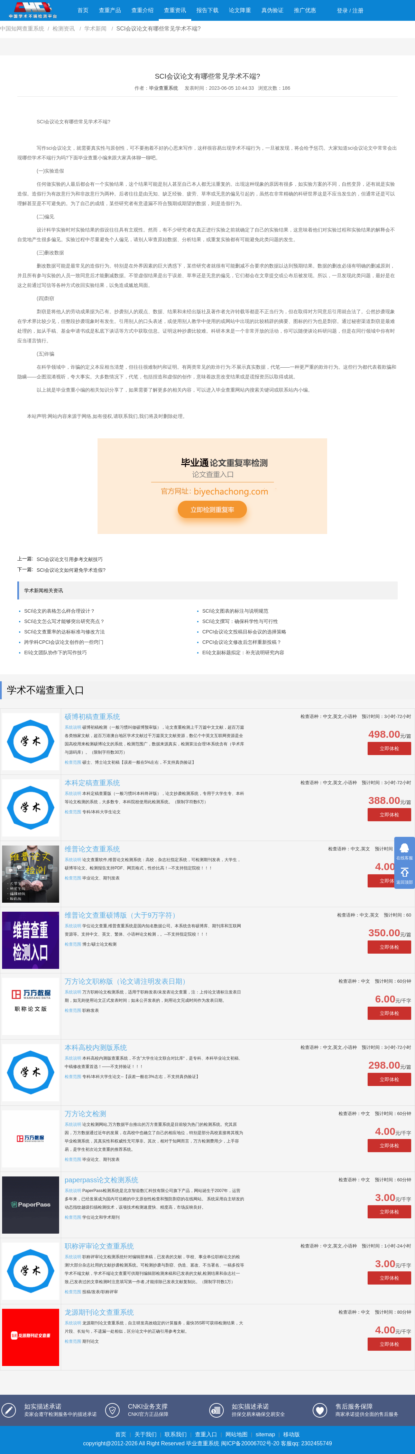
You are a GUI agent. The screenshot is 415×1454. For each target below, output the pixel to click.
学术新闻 (96, 29)
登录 (342, 11)
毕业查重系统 (163, 88)
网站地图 (236, 1434)
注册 (357, 11)
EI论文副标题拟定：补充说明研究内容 (243, 652)
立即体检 (389, 748)
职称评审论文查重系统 (99, 1246)
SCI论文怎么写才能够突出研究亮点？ (64, 621)
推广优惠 (305, 10)
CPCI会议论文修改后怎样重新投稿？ (242, 642)
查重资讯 (175, 10)
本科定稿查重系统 (92, 783)
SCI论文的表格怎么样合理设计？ (59, 611)
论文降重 (240, 10)
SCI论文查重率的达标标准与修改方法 (64, 631)
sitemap (265, 1434)
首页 (83, 10)
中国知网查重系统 (22, 29)
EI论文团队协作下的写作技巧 (55, 652)
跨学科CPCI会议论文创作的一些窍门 (63, 642)
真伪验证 (272, 10)
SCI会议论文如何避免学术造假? (71, 570)
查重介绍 (142, 10)
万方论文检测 (85, 1114)
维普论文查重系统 (92, 849)
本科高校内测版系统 (96, 1047)
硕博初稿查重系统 (92, 716)
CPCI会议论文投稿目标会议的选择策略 (244, 631)
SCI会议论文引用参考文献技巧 (70, 559)
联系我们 (176, 1434)
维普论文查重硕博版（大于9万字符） (122, 915)
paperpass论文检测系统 (101, 1180)
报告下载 (207, 10)
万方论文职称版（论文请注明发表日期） (127, 981)
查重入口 (206, 1434)
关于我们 (146, 1434)
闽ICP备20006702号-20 (250, 1443)
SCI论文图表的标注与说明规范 (235, 611)
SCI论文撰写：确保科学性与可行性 (240, 621)
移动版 (291, 1434)
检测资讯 (64, 29)
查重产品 (110, 10)
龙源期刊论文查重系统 (99, 1312)
